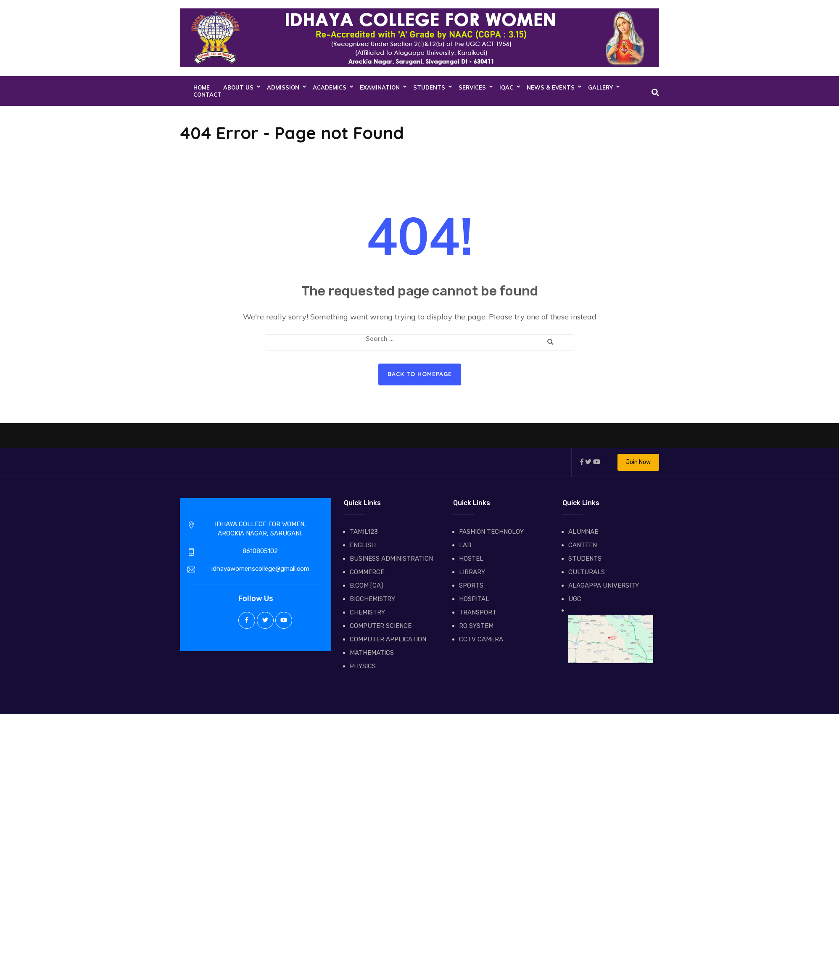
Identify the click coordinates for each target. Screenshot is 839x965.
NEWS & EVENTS (551, 87)
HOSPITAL (474, 599)
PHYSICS (363, 666)
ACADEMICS (329, 87)
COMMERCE (367, 572)
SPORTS (471, 585)
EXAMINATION (380, 87)
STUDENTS (429, 87)
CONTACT (207, 94)
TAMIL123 (364, 531)
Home (201, 87)
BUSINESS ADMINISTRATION (391, 558)
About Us (238, 87)
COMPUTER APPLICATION (388, 639)
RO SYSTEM (476, 626)
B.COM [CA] (366, 585)
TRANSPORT (477, 612)
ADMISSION (283, 87)
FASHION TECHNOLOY (491, 531)
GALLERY (600, 87)
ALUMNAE (583, 531)
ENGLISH (363, 545)
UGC (574, 599)
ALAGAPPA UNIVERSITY (603, 585)
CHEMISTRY (367, 612)
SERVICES (472, 87)
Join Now (638, 462)
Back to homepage (420, 374)
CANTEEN (582, 545)
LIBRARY (472, 572)
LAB (465, 545)
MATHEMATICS (372, 653)
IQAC (506, 87)
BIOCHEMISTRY (372, 599)
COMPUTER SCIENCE (381, 626)
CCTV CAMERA (481, 639)
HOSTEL (471, 558)
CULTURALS (586, 572)
